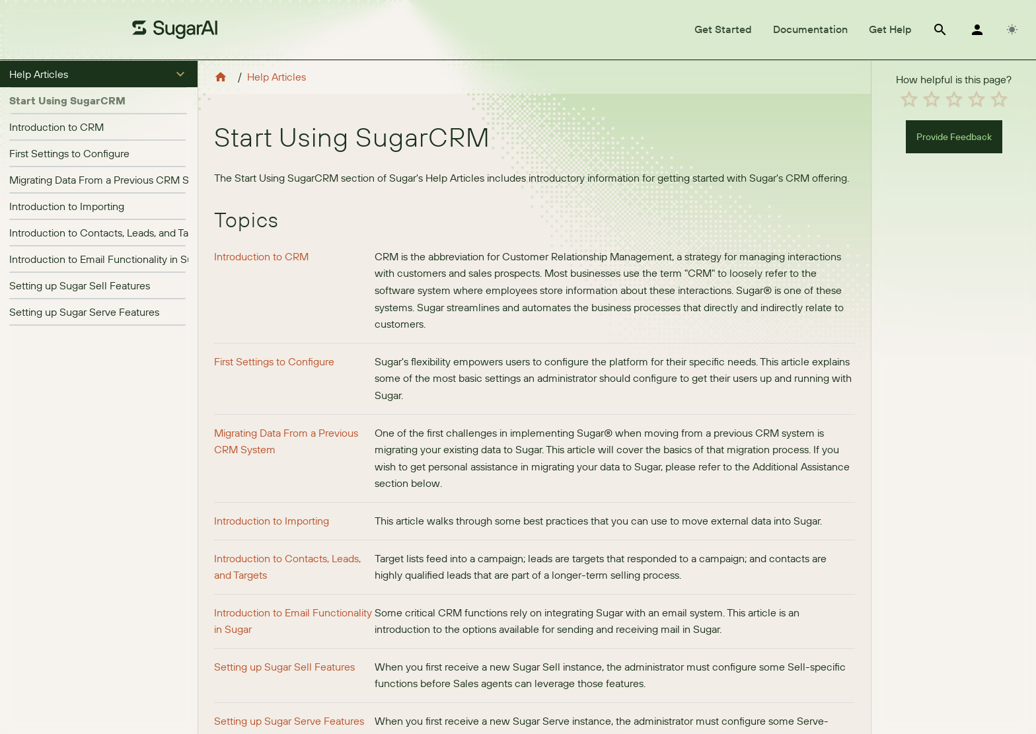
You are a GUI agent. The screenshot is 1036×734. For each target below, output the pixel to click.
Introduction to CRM (56, 126)
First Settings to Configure (69, 153)
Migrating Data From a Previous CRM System (113, 179)
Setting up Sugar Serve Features (84, 311)
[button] (99, 74)
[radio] (909, 99)
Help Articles (276, 76)
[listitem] (99, 127)
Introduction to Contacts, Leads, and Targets (110, 232)
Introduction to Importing (66, 206)
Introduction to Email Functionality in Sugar (108, 259)
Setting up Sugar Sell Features (79, 285)
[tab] (723, 29)
